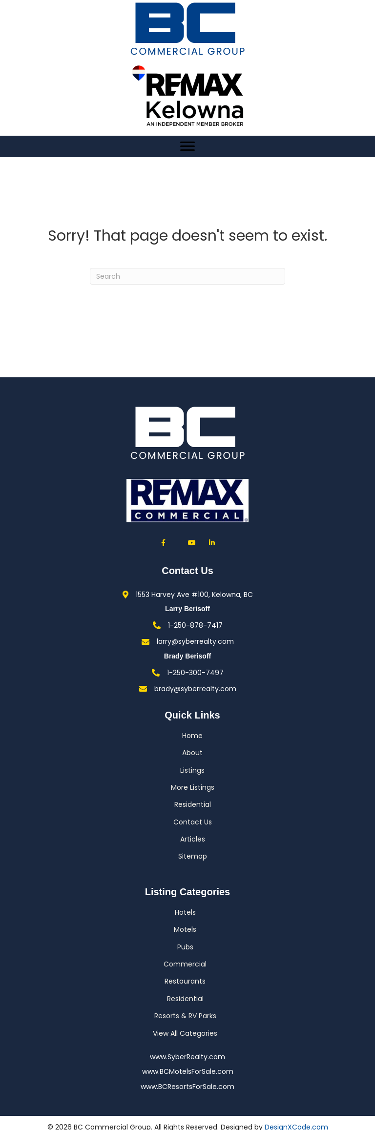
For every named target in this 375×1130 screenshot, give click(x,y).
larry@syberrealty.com (195, 641)
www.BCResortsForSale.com (187, 1086)
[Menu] (187, 146)
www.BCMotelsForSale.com (187, 1071)
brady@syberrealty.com (195, 689)
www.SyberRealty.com (187, 1057)
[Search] (187, 276)
